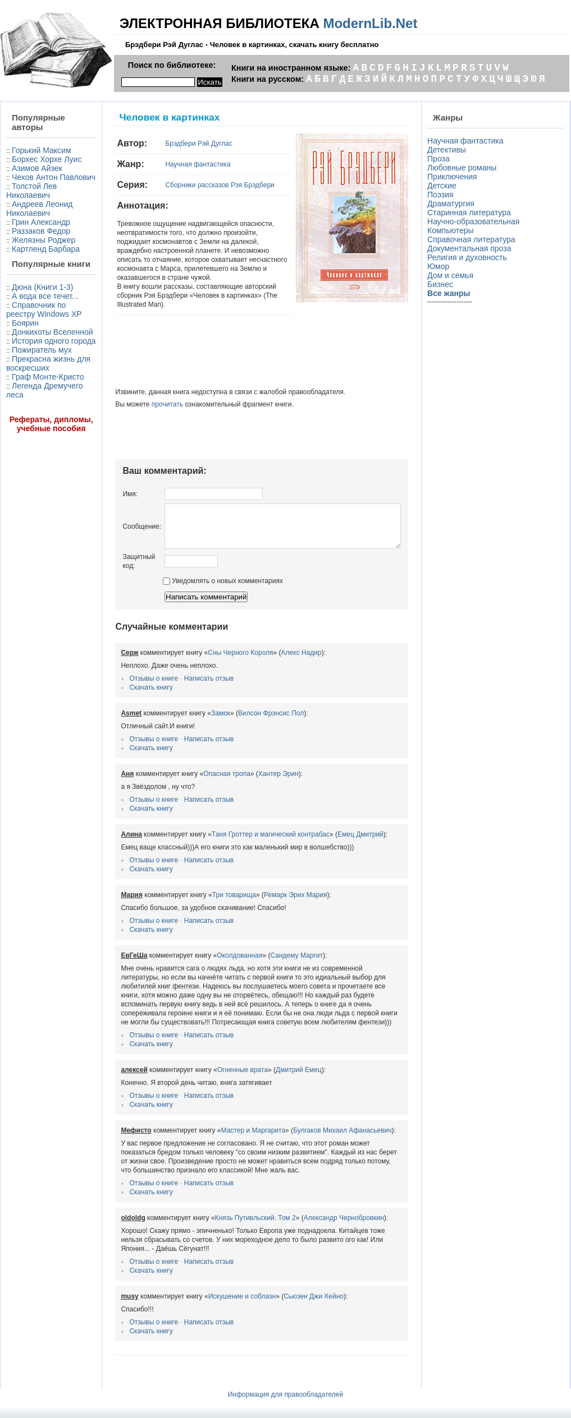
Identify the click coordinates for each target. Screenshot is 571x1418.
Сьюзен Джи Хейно (288, 1292)
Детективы (449, 149)
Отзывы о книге (128, 674)
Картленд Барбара (26, 298)
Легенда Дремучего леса (35, 525)
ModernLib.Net (370, 23)
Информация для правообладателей (286, 1390)
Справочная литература (474, 239)
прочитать (141, 391)
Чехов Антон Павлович (32, 200)
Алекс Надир (275, 648)
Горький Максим (23, 155)
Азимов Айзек (37, 186)
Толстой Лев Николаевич (31, 218)
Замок (194, 709)
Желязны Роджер (25, 280)
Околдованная (214, 951)
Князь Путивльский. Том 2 (229, 1213)
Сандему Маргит (271, 951)
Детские (444, 185)
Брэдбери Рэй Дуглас (173, 143)
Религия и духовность (469, 257)
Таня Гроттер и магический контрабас (245, 830)
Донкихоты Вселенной (28, 427)
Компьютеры (453, 230)
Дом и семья (453, 275)
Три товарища (208, 890)
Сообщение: (116, 517)
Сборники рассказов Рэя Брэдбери (194, 185)
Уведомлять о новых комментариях (197, 576)
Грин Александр (41, 257)
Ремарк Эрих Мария (269, 890)
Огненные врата (216, 1065)
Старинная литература (471, 212)
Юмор (440, 266)
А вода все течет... (28, 373)
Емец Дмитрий (335, 830)
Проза (441, 158)
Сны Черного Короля (215, 648)
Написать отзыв (183, 674)
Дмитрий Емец (273, 1065)
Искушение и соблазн (216, 1292)
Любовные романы (464, 167)
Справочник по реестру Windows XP (37, 395)
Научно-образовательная (476, 221)
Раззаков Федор (41, 266)
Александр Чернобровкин (318, 1213)
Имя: (104, 481)
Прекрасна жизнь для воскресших (28, 485)
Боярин (25, 413)
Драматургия (453, 203)
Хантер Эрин (252, 769)
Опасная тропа (201, 769)
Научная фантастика (172, 164)
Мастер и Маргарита (227, 1126)
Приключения (454, 176)
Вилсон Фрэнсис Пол (245, 709)
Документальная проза (471, 248)
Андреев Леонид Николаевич (28, 240)
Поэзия (443, 194)
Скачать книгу (125, 683)
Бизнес (442, 284)
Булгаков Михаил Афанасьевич (317, 1126)
